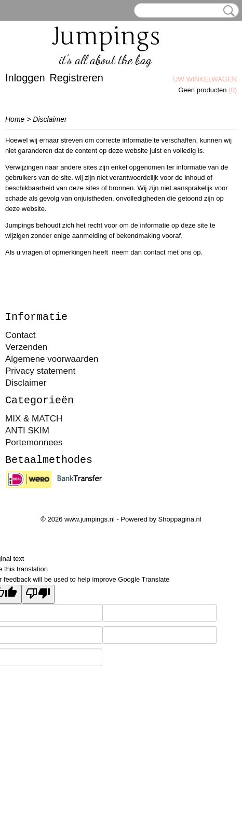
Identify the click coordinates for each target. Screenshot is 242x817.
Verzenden (26, 347)
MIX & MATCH (33, 419)
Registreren (76, 77)
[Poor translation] (38, 594)
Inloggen (25, 77)
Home (14, 119)
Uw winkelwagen (205, 79)
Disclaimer (25, 383)
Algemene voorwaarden (52, 359)
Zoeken (227, 11)
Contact (20, 335)
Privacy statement (40, 371)
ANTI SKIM (27, 430)
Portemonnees (34, 442)
